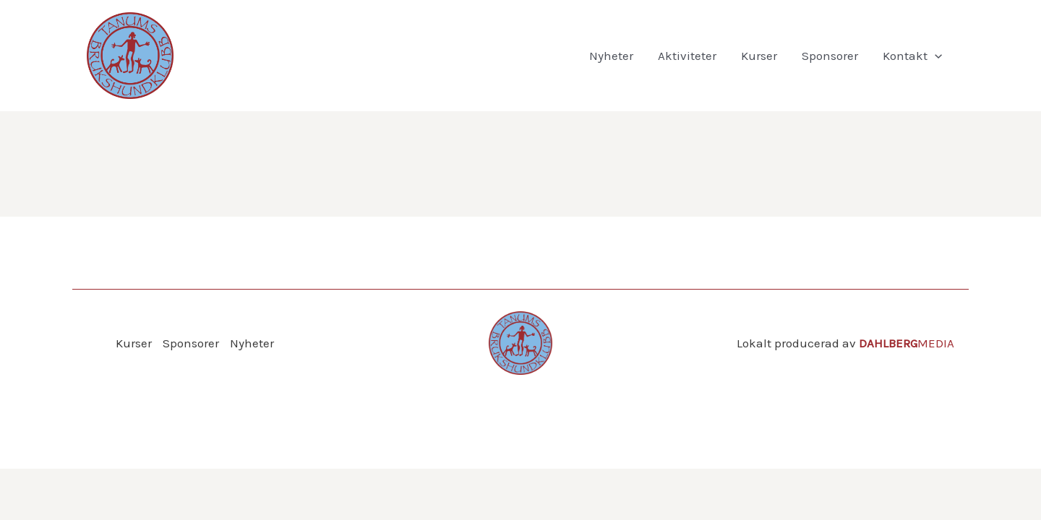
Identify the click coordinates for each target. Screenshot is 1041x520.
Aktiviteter (687, 55)
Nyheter (611, 55)
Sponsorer (830, 55)
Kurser (759, 55)
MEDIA (906, 343)
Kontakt (912, 55)
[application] (935, 55)
